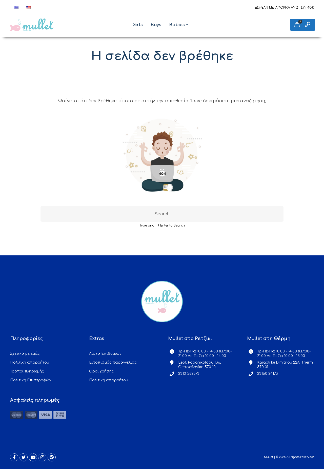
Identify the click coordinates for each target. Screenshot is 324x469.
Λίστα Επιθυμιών (105, 353)
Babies (177, 24)
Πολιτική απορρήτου (29, 362)
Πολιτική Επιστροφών (30, 380)
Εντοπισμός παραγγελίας (113, 362)
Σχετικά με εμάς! (25, 353)
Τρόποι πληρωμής (27, 371)
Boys (156, 24)
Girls (137, 24)
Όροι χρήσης (101, 371)
